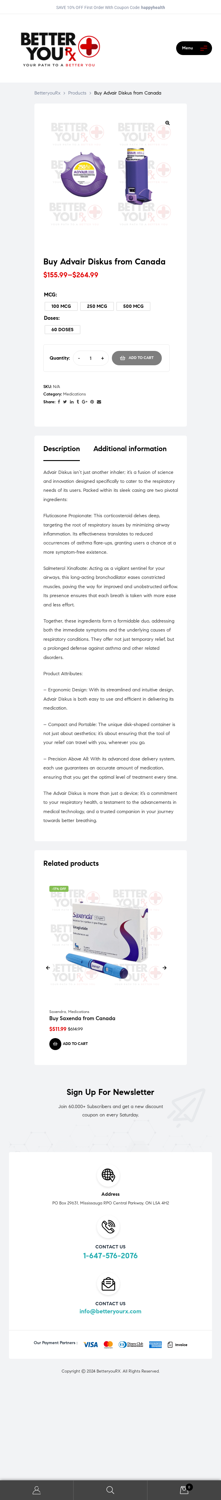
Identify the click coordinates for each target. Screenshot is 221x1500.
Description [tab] (61, 449)
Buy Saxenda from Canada (82, 1018)
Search (110, 1490)
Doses (51, 318)
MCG (50, 294)
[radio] (61, 306)
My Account (37, 1490)
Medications (74, 394)
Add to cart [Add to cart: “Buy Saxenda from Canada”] (75, 1043)
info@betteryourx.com (110, 1311)
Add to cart (141, 357)
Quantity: (60, 358)
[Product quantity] (91, 358)
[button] (168, 122)
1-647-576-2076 (110, 1255)
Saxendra (57, 1011)
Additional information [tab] (130, 449)
